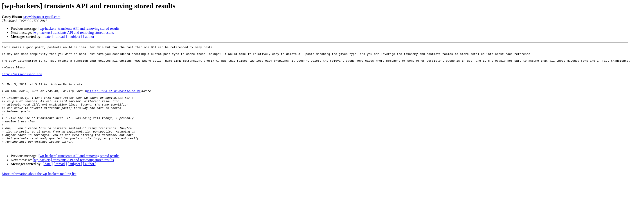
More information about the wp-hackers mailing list (39, 194)
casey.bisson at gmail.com (41, 17)
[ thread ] (60, 36)
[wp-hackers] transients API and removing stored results (78, 28)
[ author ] (90, 36)
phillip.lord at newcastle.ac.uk (113, 100)
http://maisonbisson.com (22, 80)
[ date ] (48, 36)
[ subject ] (75, 36)
